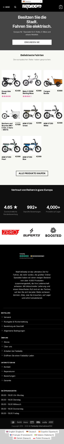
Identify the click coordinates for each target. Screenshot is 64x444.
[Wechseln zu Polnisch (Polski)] (41, 438)
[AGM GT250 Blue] (32, 145)
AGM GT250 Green (27, 124)
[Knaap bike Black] (11, 79)
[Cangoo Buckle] (53, 79)
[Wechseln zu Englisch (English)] (15, 431)
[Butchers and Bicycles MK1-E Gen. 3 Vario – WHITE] (11, 111)
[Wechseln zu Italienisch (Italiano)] (44, 435)
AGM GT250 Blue (27, 158)
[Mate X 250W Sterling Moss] (32, 79)
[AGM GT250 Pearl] (11, 145)
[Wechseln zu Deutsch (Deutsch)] (31, 431)
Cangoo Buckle (47, 92)
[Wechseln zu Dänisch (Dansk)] (22, 438)
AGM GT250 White (48, 124)
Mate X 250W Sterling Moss (28, 92)
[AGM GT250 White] (53, 111)
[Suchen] (15, 7)
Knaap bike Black (6, 92)
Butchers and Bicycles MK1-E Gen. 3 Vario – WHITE (7, 126)
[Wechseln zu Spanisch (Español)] (48, 431)
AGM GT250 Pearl (6, 158)
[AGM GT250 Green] (32, 111)
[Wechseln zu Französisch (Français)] (21, 435)
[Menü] (7, 7)
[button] (32, 1)
